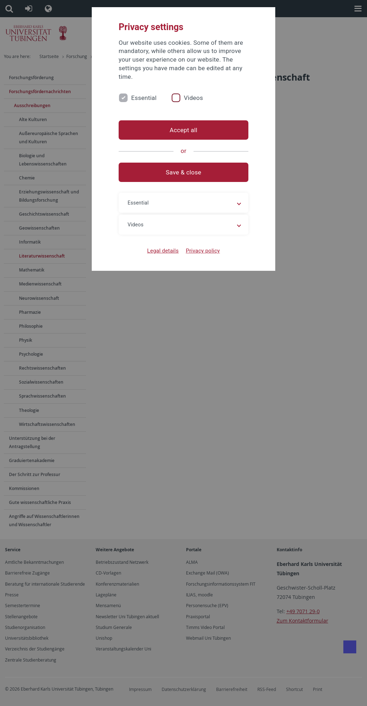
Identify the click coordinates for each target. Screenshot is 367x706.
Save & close (183, 172)
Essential (144, 97)
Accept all (183, 130)
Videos (193, 97)
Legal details (163, 251)
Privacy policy (203, 251)
